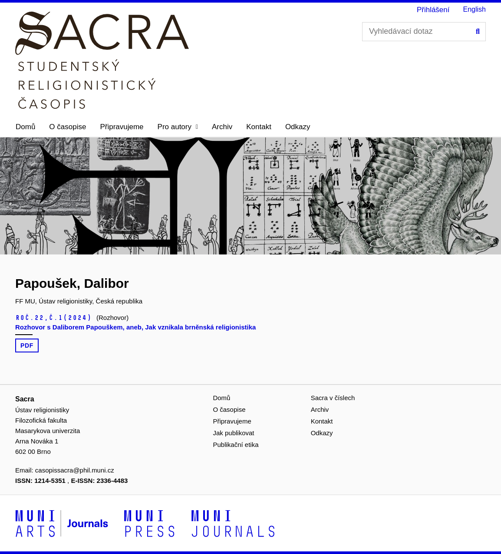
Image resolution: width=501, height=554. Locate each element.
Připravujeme (121, 127)
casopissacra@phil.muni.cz (74, 470)
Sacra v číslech (333, 397)
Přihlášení (433, 10)
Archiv (222, 127)
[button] (178, 127)
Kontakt (258, 127)
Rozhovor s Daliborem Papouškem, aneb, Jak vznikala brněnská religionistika (135, 327)
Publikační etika (235, 444)
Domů (25, 127)
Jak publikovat (233, 433)
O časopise (67, 127)
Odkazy (297, 127)
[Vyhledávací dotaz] (424, 31)
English (474, 9)
